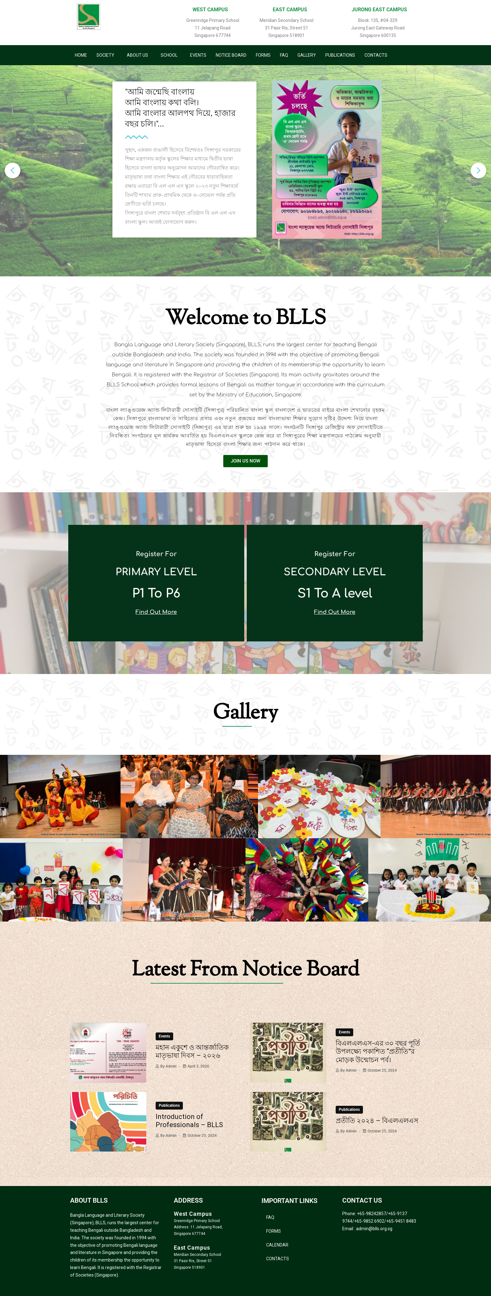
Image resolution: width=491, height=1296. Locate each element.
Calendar (277, 1244)
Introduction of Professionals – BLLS (189, 1121)
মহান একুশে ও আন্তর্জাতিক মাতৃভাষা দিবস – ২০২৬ (192, 1051)
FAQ (284, 55)
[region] (245, 170)
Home (81, 55)
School (169, 55)
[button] (107, 55)
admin (171, 1066)
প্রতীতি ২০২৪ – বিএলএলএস (377, 1121)
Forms (263, 55)
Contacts (375, 55)
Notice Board (231, 55)
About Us (137, 55)
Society (105, 55)
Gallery (306, 55)
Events (198, 55)
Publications (340, 55)
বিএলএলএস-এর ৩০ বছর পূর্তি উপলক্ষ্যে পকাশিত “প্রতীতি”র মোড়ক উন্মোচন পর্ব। (378, 1051)
